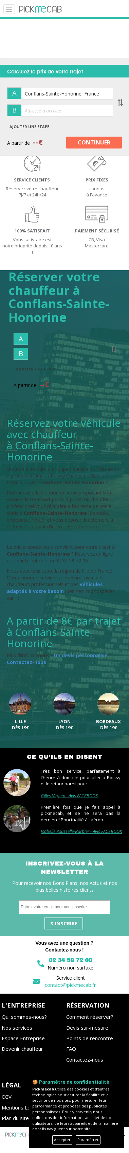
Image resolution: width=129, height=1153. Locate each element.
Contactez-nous (84, 1059)
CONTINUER (94, 142)
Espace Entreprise (23, 1038)
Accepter (62, 1139)
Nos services (17, 1027)
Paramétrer (88, 1139)
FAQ (71, 1048)
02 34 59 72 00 (70, 960)
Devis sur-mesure (87, 1027)
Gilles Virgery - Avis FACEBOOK (69, 795)
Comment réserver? (89, 1016)
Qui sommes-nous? (24, 1016)
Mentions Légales (22, 1107)
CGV (7, 1096)
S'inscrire (63, 923)
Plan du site (15, 1118)
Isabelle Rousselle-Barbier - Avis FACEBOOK (81, 831)
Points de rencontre (89, 1038)
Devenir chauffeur (22, 1048)
